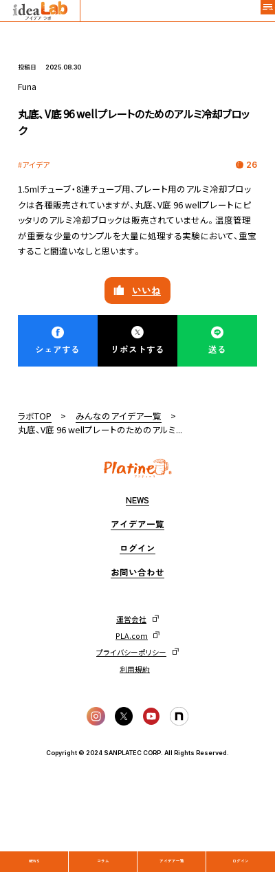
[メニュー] (259, 16)
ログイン (240, 848)
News (34, 848)
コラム (103, 848)
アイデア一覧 (172, 848)
